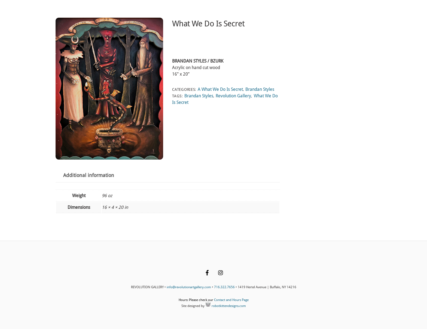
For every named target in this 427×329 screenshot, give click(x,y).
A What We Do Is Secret (220, 89)
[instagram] (220, 272)
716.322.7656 (224, 287)
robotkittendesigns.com (225, 306)
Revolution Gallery (233, 95)
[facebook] (207, 272)
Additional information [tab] (88, 175)
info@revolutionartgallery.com (189, 287)
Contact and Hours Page (231, 300)
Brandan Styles (259, 89)
